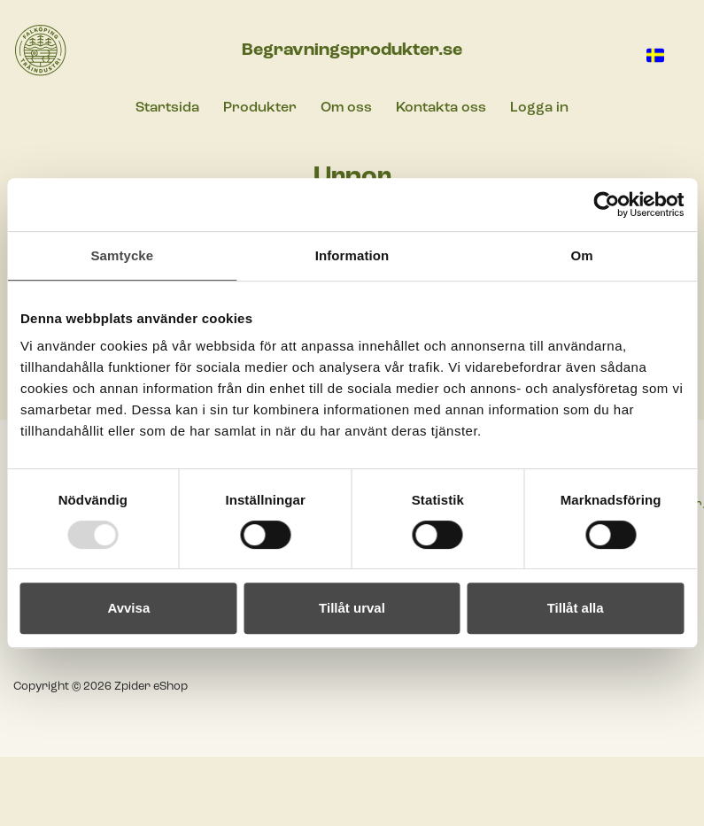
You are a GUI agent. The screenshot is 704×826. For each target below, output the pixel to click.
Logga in (539, 108)
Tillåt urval (352, 607)
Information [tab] (352, 255)
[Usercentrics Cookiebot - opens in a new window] (606, 204)
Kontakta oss (441, 108)
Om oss (346, 108)
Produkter (260, 108)
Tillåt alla (575, 607)
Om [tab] (582, 255)
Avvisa (128, 607)
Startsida (167, 108)
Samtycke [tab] (121, 255)
